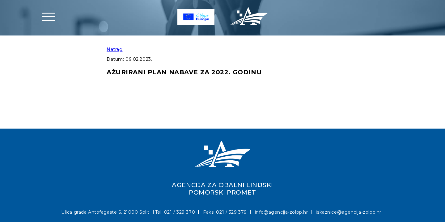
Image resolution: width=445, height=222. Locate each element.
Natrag (114, 49)
